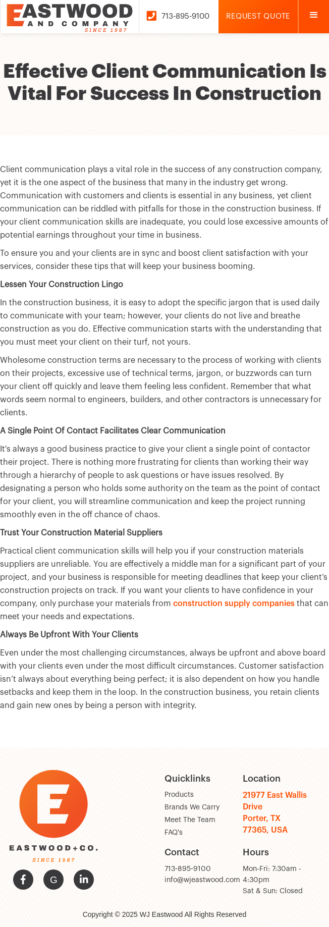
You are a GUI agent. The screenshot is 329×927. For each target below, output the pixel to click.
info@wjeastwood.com (202, 880)
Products (179, 794)
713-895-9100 (187, 869)
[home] (69, 16)
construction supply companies (234, 603)
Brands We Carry (192, 807)
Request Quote (258, 16)
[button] (314, 16)
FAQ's (173, 832)
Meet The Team (189, 820)
